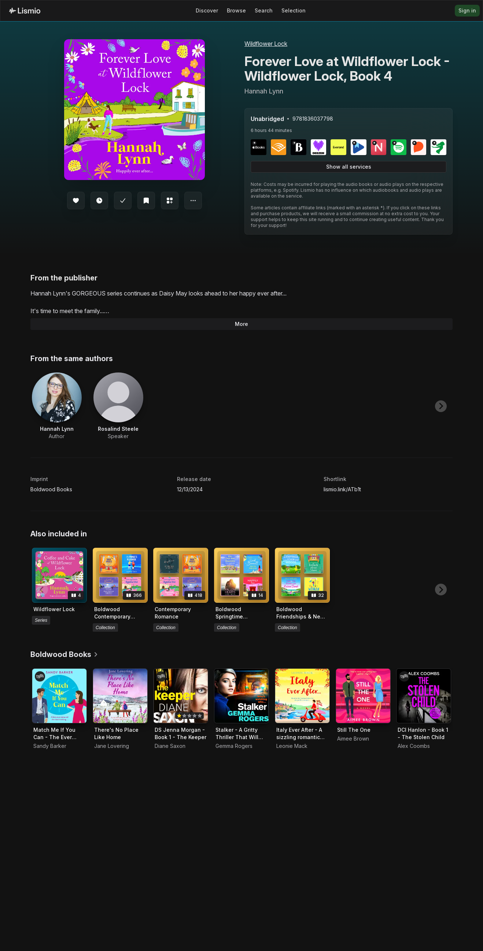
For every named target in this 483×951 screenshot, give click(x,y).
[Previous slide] (42, 406)
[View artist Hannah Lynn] (57, 406)
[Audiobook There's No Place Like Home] (120, 695)
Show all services (348, 167)
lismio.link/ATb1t (342, 489)
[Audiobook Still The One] (363, 695)
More (241, 324)
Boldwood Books (51, 489)
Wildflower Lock (265, 43)
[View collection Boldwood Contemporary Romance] (120, 575)
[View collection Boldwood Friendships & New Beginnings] (302, 575)
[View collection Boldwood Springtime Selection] (241, 575)
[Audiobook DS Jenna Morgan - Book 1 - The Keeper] (180, 695)
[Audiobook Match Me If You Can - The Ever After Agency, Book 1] (59, 695)
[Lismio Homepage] (24, 11)
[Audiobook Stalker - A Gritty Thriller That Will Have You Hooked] (241, 695)
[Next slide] (441, 406)
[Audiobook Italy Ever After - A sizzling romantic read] (302, 695)
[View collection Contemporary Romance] (180, 575)
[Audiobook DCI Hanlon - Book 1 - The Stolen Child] (423, 695)
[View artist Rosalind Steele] (118, 406)
